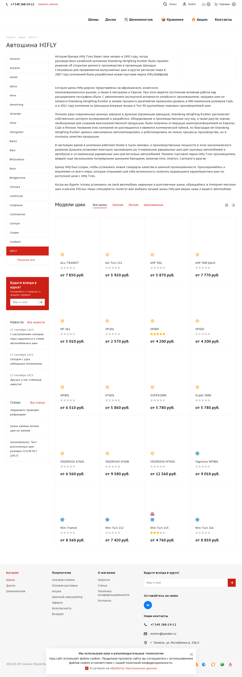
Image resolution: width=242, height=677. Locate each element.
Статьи (102, 585)
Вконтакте (148, 605)
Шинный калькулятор (67, 597)
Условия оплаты (63, 580)
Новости (104, 580)
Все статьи (37, 402)
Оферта (57, 602)
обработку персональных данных (133, 668)
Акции (56, 591)
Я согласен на (123, 668)
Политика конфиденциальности (113, 593)
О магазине (106, 573)
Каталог (12, 573)
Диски (10, 585)
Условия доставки (65, 585)
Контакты (104, 600)
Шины (10, 580)
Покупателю (61, 573)
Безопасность (62, 608)
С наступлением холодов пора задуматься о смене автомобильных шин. (27, 339)
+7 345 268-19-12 (163, 624)
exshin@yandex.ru (163, 634)
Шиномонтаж (15, 591)
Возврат (58, 614)
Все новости (36, 322)
